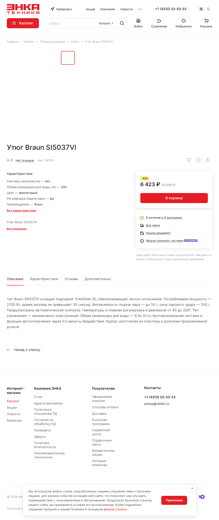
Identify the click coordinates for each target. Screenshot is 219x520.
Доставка (99, 414)
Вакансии (14, 420)
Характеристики (44, 279)
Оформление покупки (102, 399)
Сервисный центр (101, 432)
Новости (13, 414)
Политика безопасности (45, 445)
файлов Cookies (115, 509)
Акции (12, 408)
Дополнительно (98, 279)
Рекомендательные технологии (49, 455)
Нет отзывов (25, 160)
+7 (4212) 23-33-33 (170, 9)
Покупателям (103, 388)
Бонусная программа (100, 422)
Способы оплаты (105, 407)
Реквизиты (42, 430)
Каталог (13, 401)
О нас (38, 397)
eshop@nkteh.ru (156, 404)
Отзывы (71, 279)
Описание (15, 279)
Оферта (40, 437)
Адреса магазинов (48, 403)
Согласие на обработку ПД (45, 422)
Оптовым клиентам (99, 463)
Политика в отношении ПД (45, 411)
